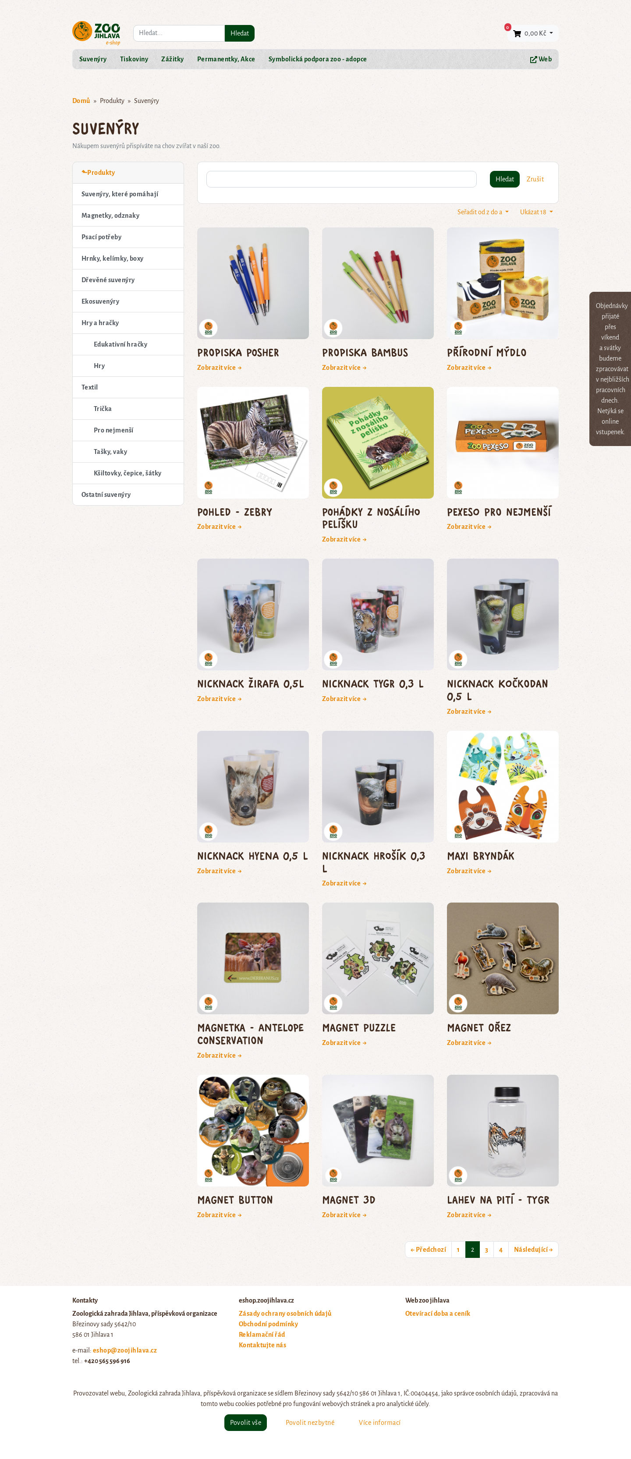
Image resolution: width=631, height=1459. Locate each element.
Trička (103, 408)
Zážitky (172, 59)
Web (541, 59)
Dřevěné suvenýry (108, 279)
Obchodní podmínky (268, 1324)
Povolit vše (245, 1422)
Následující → (533, 1249)
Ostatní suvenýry (106, 494)
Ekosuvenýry (100, 301)
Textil (90, 387)
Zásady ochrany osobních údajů (285, 1313)
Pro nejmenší (114, 430)
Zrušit (535, 179)
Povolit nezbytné (310, 1422)
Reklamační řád (262, 1334)
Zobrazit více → (219, 367)
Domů (81, 100)
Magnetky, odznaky (110, 215)
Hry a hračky (100, 322)
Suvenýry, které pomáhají (120, 194)
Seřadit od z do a (480, 212)
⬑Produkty (98, 172)
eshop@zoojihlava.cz (125, 1350)
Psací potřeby (101, 237)
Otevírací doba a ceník (438, 1313)
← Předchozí (428, 1249)
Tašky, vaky (110, 451)
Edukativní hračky (120, 344)
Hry (99, 365)
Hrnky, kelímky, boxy (113, 258)
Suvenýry (93, 59)
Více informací (380, 1422)
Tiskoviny (134, 59)
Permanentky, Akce (226, 59)
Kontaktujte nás (262, 1345)
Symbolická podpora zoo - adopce (318, 59)
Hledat (239, 33)
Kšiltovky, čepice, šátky (128, 473)
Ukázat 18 (534, 212)
